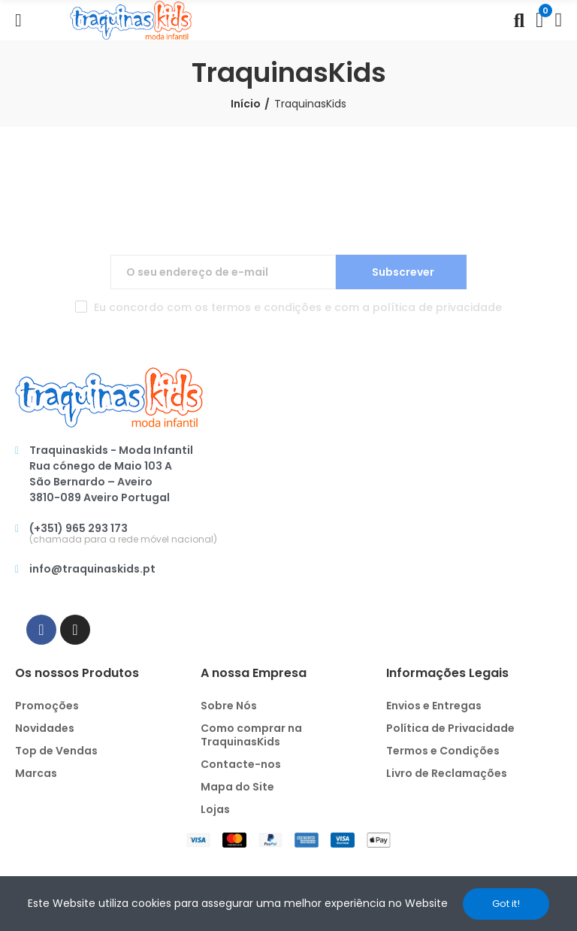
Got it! (506, 903)
